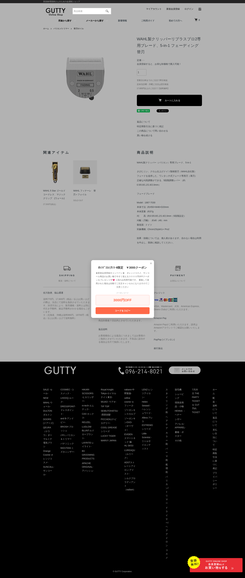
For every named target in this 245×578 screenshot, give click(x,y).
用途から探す (65, 20)
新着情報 (122, 20)
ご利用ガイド (147, 20)
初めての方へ (175, 20)
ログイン (189, 9)
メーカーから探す (95, 20)
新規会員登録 (173, 9)
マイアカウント (154, 9)
